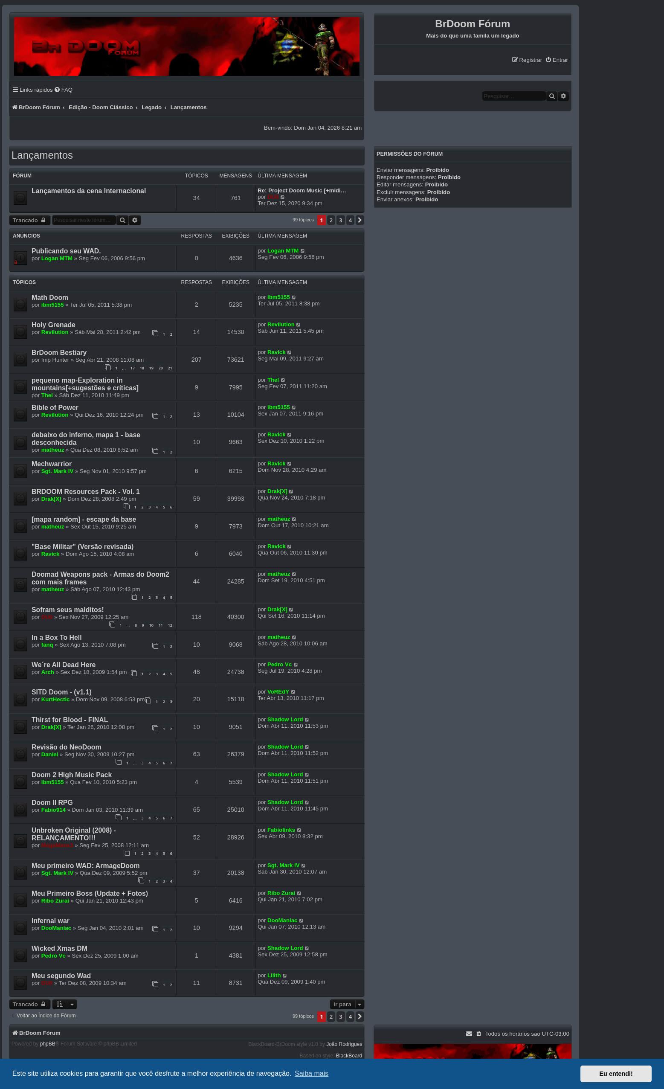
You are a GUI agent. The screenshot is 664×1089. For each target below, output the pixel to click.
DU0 (272, 197)
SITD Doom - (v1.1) (62, 692)
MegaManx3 (57, 845)
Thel (47, 395)
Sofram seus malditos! (68, 609)
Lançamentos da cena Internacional (89, 191)
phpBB (47, 1043)
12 (170, 625)
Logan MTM (56, 258)
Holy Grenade (53, 324)
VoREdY (278, 691)
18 (142, 368)
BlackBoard (349, 1056)
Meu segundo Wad (61, 975)
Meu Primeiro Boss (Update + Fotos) (90, 893)
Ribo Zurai (55, 900)
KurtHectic (55, 699)
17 (132, 368)
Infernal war (51, 920)
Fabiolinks (281, 830)
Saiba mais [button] (311, 1073)
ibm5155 (52, 305)
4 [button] (350, 220)
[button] (360, 220)
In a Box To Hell (57, 637)
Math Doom (50, 297)
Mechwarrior (52, 464)
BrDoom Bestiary (59, 352)
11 (161, 625)
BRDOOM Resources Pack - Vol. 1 (86, 491)
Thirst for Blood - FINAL (70, 719)
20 (161, 368)
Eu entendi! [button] (616, 1073)
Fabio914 (53, 810)
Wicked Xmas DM (59, 948)
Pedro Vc (279, 664)
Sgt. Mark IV (57, 471)
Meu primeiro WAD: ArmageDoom (86, 865)
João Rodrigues (344, 1044)
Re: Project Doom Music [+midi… (302, 190)
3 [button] (340, 220)
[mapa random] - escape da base (84, 519)
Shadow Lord (285, 719)
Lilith (274, 975)
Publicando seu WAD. (66, 251)
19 (151, 368)
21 (170, 368)
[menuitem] (556, 60)
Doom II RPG (52, 802)
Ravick (276, 352)
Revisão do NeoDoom (66, 747)
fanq (47, 645)
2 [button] (331, 220)
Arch (47, 672)
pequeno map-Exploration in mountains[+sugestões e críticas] (85, 384)
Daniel (49, 754)
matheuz (52, 450)
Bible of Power (55, 407)
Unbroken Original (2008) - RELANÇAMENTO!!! (74, 834)
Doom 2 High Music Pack (72, 774)
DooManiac (56, 928)
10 (151, 625)
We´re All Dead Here (64, 664)
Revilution (55, 332)
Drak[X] (51, 499)
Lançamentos (42, 155)
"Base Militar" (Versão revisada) (82, 546)
